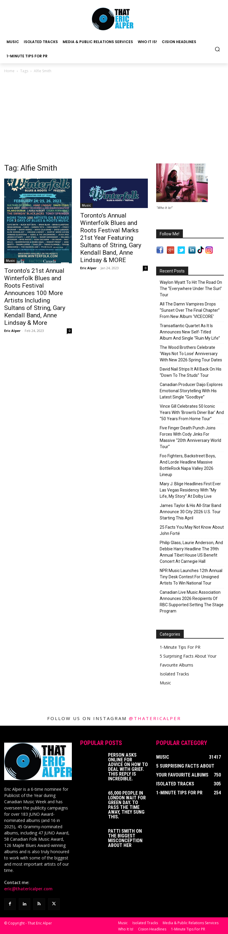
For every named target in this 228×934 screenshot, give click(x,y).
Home (9, 70)
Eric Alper (12, 330)
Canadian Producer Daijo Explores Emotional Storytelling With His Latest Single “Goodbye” (191, 390)
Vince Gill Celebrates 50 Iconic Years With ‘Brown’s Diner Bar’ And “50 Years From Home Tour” (192, 412)
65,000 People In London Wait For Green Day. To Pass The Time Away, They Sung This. (127, 805)
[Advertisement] (114, 118)
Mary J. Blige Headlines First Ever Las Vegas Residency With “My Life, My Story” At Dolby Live (190, 490)
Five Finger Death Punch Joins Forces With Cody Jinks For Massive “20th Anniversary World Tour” (190, 437)
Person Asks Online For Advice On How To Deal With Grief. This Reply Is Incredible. (128, 767)
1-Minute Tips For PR (180, 647)
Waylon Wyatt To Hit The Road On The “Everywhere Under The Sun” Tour (191, 288)
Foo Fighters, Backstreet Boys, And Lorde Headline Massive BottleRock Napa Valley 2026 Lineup (188, 465)
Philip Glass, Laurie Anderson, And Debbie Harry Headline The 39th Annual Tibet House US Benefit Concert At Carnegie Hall (191, 552)
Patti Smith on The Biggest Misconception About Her (125, 838)
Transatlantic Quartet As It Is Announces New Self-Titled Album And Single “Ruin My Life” (190, 332)
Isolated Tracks (174, 674)
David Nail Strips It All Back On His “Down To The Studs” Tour (190, 372)
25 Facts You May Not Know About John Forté (192, 530)
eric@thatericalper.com (28, 889)
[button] (217, 48)
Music (10, 261)
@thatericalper (155, 718)
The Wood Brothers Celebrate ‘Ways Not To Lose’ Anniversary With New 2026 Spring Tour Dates (191, 353)
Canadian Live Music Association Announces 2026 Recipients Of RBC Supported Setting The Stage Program (192, 601)
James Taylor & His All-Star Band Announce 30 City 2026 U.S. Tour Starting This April (190, 511)
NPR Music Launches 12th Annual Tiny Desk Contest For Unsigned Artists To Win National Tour (191, 576)
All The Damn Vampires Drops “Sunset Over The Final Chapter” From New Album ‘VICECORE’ (190, 310)
